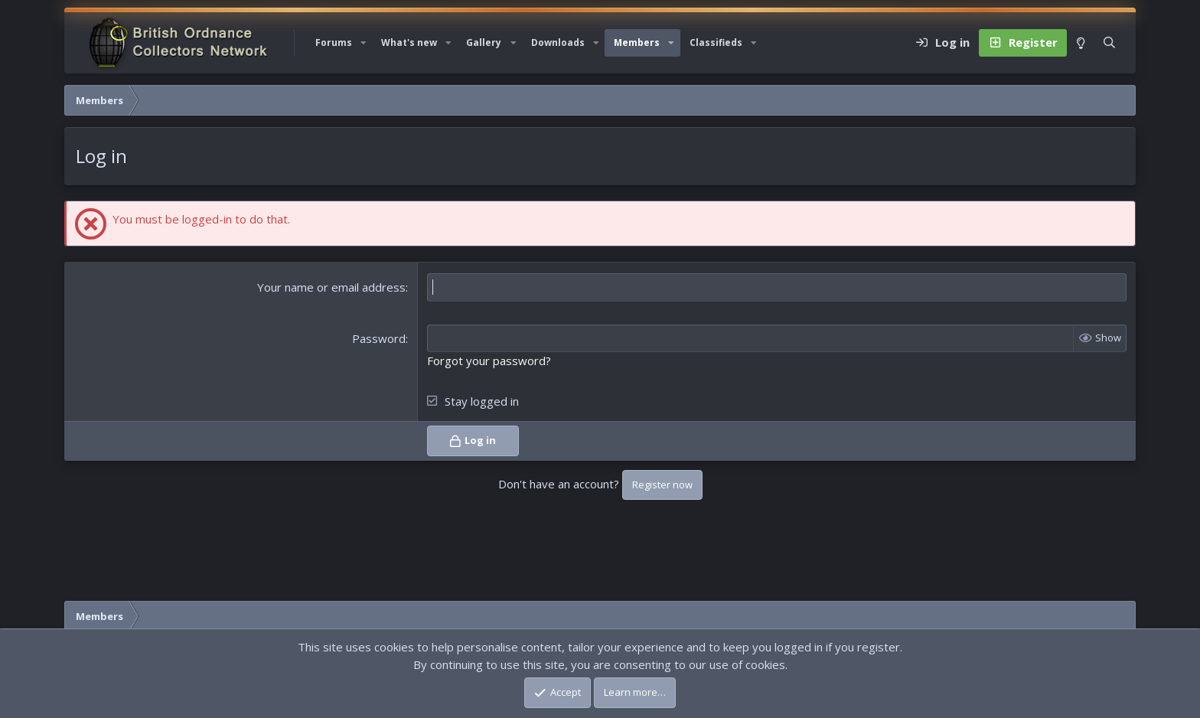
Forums (333, 42)
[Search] (1109, 43)
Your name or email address (331, 287)
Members (637, 42)
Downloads (558, 42)
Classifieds (716, 42)
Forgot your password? (489, 360)
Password (379, 338)
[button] (363, 43)
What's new (409, 42)
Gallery (483, 42)
